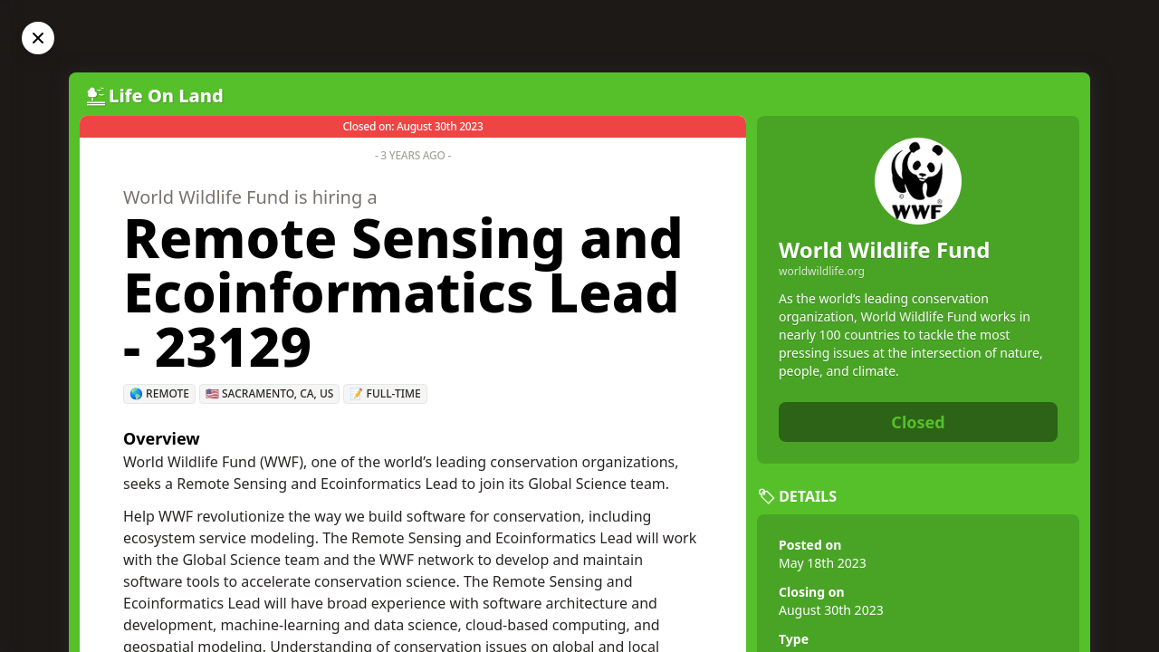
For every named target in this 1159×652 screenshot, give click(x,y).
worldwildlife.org (822, 271)
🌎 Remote (159, 393)
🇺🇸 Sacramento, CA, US (270, 393)
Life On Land (166, 95)
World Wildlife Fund (884, 249)
